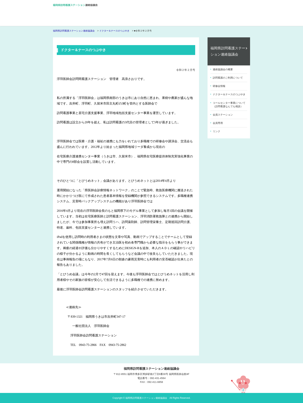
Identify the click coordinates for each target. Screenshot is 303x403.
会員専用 (218, 123)
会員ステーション (223, 114)
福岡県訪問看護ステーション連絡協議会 (74, 30)
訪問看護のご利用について (228, 77)
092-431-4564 (158, 378)
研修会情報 (219, 86)
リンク (216, 131)
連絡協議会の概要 (223, 69)
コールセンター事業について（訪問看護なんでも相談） (229, 104)
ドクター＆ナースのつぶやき (114, 30)
